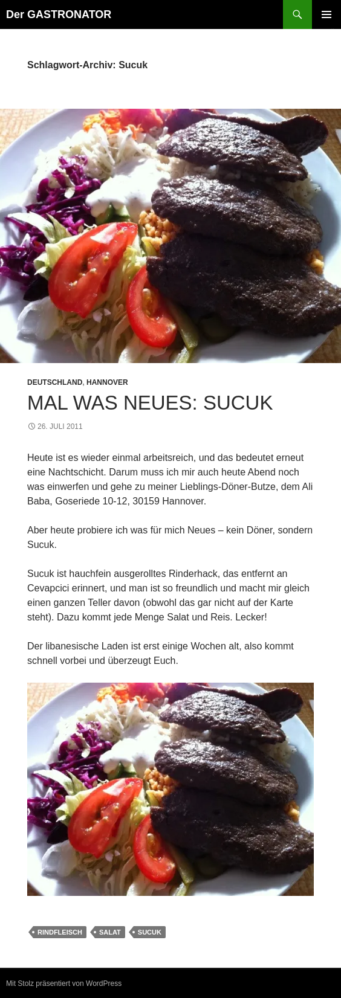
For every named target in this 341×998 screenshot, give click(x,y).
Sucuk (149, 932)
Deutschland (54, 382)
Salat (110, 932)
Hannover (107, 382)
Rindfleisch (59, 932)
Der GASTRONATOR (58, 14)
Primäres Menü (326, 14)
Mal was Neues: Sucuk (150, 402)
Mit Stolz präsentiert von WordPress (64, 983)
